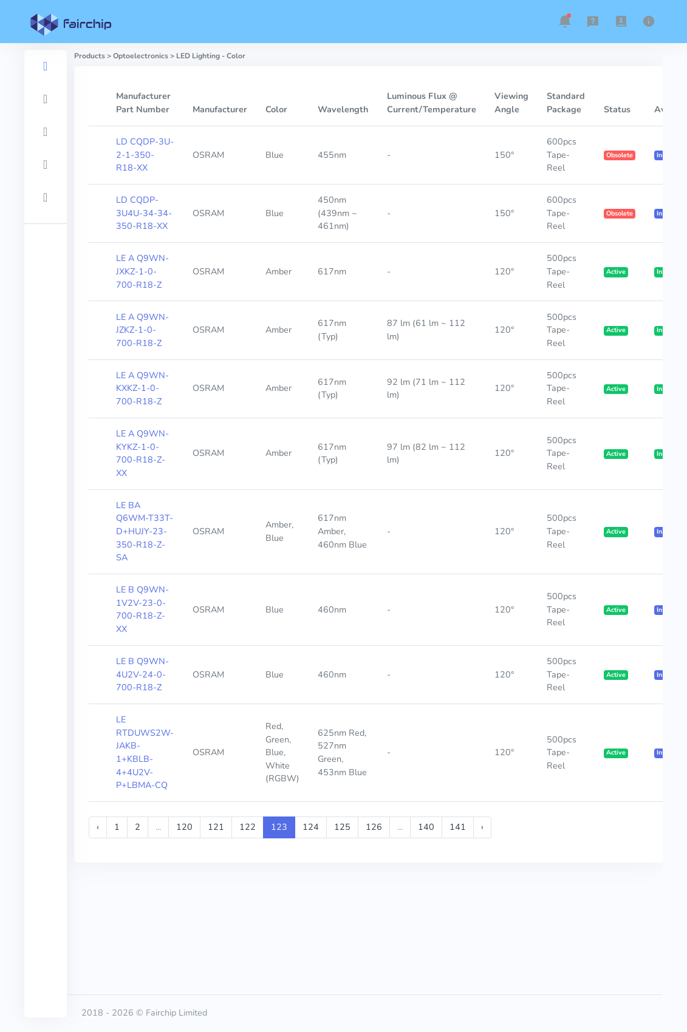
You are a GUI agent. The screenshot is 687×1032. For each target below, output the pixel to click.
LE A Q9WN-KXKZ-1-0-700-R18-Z (142, 388)
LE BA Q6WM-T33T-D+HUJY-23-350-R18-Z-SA (144, 531)
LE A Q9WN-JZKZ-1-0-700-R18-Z (142, 330)
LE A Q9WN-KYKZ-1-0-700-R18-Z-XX (142, 453)
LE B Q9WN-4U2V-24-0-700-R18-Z (142, 674)
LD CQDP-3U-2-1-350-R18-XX (145, 154)
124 (310, 827)
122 (247, 827)
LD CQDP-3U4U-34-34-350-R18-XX (144, 213)
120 (184, 827)
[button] (565, 21)
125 (342, 827)
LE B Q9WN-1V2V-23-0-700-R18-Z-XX (142, 609)
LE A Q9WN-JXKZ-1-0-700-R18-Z (142, 271)
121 (216, 827)
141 (457, 827)
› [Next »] (482, 827)
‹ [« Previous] (98, 827)
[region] (45, 533)
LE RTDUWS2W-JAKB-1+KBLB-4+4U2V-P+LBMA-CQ (145, 752)
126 (374, 827)
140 (426, 827)
